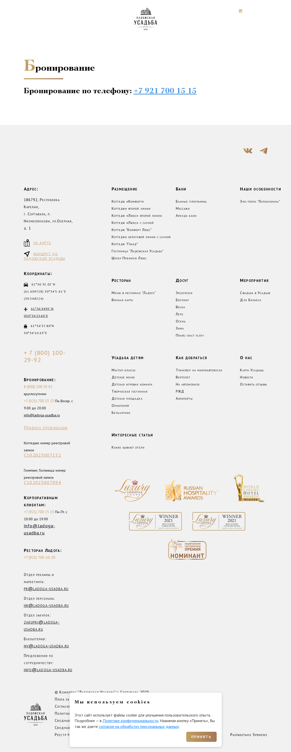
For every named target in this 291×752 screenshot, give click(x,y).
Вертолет (183, 377)
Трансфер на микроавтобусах (199, 370)
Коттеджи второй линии (131, 208)
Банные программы (191, 201)
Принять (201, 737)
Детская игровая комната (132, 384)
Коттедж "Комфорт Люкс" (132, 229)
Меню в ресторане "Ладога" (134, 293)
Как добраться (191, 357)
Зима (180, 328)
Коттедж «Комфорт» (128, 201)
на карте (38, 243)
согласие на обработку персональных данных (139, 726)
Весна (180, 307)
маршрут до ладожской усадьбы (44, 255)
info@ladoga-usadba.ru (42, 415)
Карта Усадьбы (252, 370)
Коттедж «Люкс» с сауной (133, 222)
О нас (246, 357)
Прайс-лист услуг (190, 335)
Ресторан (121, 280)
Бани (181, 189)
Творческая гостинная (130, 391)
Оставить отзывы (253, 384)
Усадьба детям (128, 357)
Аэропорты (184, 398)
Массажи (183, 208)
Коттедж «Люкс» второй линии (137, 215)
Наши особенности (260, 189)
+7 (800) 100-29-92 (199, 11)
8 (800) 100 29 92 (38, 386)
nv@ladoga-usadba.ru (46, 646)
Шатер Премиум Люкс (129, 258)
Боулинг (182, 300)
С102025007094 (42, 482)
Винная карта (122, 300)
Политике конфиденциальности (130, 720)
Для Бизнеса (250, 300)
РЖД (180, 391)
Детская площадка (127, 398)
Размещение (125, 189)
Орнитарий (120, 405)
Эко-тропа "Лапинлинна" (260, 201)
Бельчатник (121, 412)
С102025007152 (42, 455)
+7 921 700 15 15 (165, 91)
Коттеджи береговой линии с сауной (141, 237)
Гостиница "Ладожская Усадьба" (138, 251)
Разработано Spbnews (248, 734)
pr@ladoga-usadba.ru (46, 588)
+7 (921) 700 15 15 (39, 400)
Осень (181, 321)
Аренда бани (186, 215)
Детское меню (123, 377)
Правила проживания (46, 427)
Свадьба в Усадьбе (255, 293)
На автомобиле (188, 384)
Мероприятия (254, 280)
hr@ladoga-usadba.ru (46, 605)
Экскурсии (184, 293)
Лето (179, 314)
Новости (246, 377)
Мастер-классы (124, 370)
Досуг (182, 280)
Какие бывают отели (128, 447)
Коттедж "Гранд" (125, 244)
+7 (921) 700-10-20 (39, 557)
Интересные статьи (132, 435)
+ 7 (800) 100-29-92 (45, 356)
